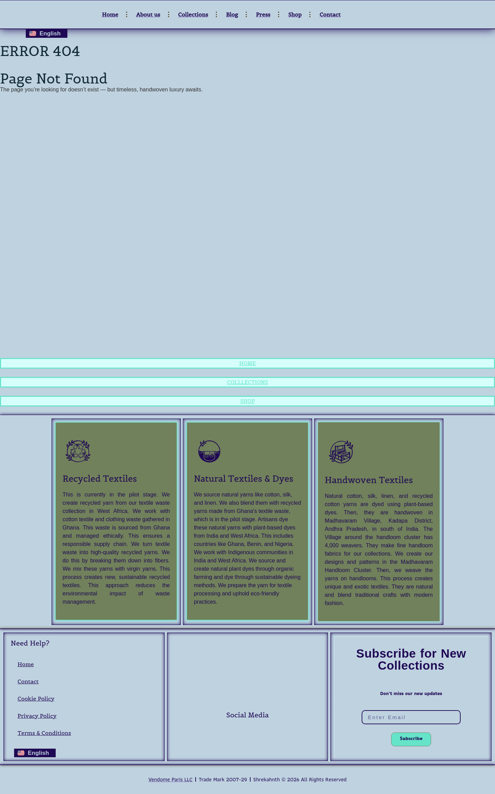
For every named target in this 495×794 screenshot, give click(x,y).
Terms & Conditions (44, 732)
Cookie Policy (36, 698)
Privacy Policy (37, 715)
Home (26, 664)
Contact (28, 681)
